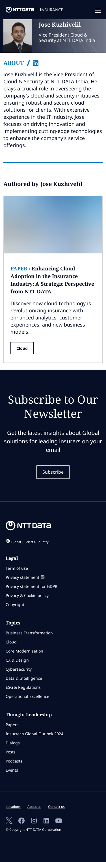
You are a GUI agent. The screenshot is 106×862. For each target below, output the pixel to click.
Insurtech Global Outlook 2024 (34, 733)
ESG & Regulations (23, 687)
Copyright (15, 604)
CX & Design (17, 660)
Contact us (56, 806)
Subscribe (53, 472)
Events (12, 770)
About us (34, 806)
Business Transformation (29, 633)
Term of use (17, 568)
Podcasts (14, 761)
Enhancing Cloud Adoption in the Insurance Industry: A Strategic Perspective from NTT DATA (52, 280)
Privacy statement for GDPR (31, 586)
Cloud (22, 348)
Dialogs (13, 742)
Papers (12, 724)
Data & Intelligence (24, 678)
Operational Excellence (27, 696)
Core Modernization (24, 651)
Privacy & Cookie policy (27, 595)
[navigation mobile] (97, 11)
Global (30, 542)
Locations (13, 806)
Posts (11, 752)
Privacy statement (25, 577)
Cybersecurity (19, 669)
